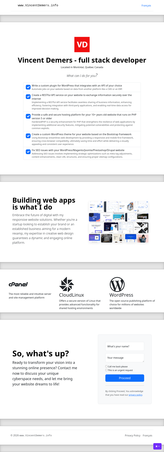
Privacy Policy (132, 435)
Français (146, 5)
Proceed (125, 378)
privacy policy (135, 394)
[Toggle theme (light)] (157, 446)
